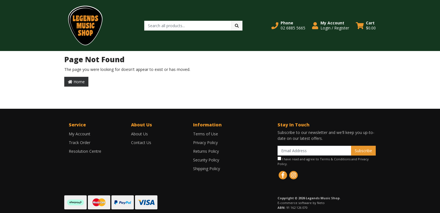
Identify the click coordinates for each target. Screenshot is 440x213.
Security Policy (206, 160)
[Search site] (236, 26)
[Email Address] (314, 151)
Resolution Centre (85, 151)
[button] (288, 25)
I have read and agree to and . (323, 161)
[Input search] (188, 26)
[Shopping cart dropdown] (366, 25)
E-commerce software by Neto (301, 203)
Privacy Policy (205, 142)
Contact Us (141, 142)
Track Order (79, 142)
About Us (139, 133)
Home (76, 81)
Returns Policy (206, 151)
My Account (79, 133)
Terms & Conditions (335, 159)
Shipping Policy (206, 168)
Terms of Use (205, 133)
